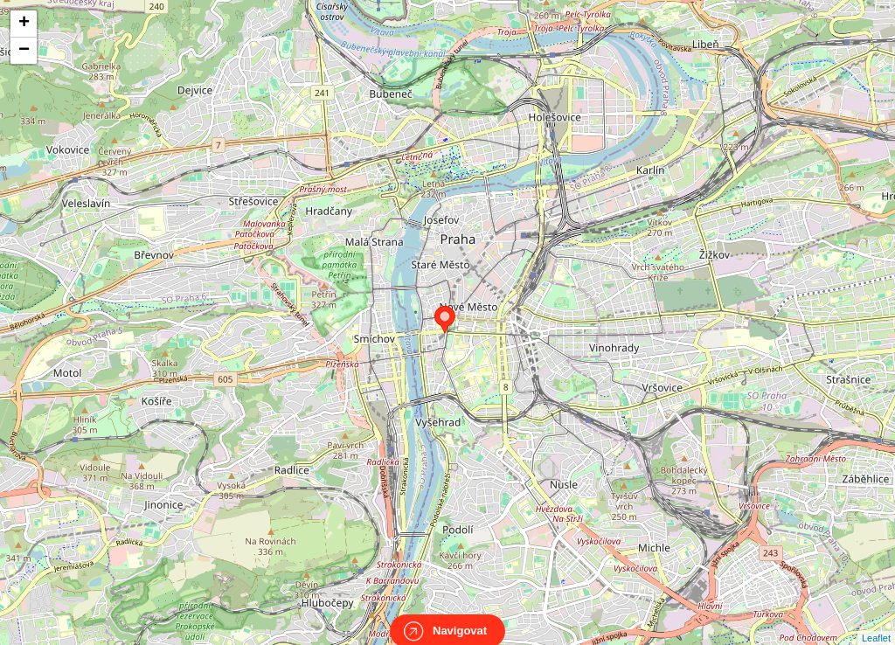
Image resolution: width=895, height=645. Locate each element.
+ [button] (24, 23)
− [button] (24, 51)
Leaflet (876, 622)
